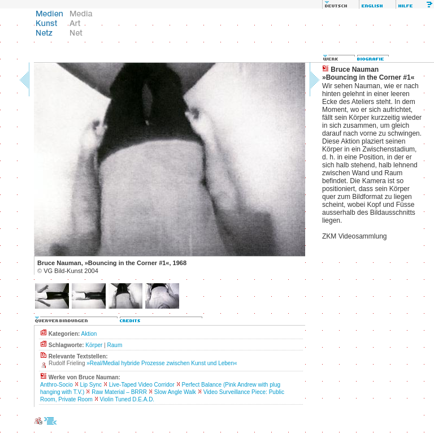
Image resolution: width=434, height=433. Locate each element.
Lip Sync (91, 385)
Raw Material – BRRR (119, 392)
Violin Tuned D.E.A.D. (127, 399)
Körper (93, 345)
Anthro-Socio (56, 385)
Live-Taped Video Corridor (142, 385)
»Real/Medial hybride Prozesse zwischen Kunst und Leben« (161, 363)
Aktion (89, 334)
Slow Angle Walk (175, 392)
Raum (115, 345)
